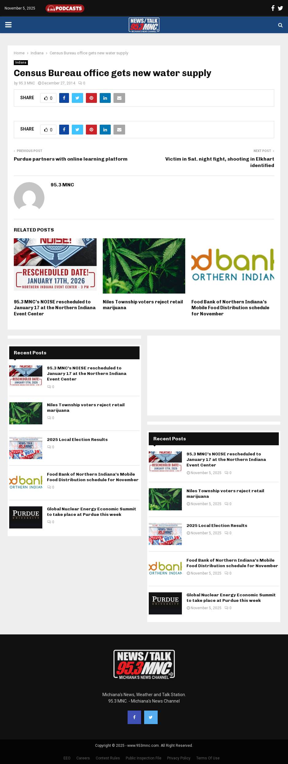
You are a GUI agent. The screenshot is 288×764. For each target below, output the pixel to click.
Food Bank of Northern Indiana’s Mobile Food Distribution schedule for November (230, 308)
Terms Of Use (208, 758)
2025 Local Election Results (77, 439)
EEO (67, 758)
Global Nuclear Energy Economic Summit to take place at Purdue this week (91, 511)
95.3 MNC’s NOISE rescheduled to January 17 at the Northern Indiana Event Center (55, 308)
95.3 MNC (27, 83)
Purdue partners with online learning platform (71, 159)
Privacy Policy (178, 758)
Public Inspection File (143, 758)
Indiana (20, 62)
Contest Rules (108, 758)
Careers (83, 758)
